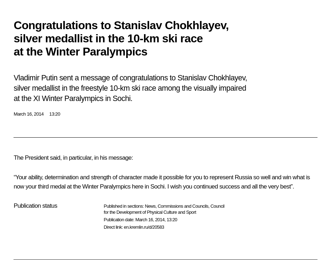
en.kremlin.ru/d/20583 (144, 227)
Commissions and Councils (183, 206)
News (150, 206)
